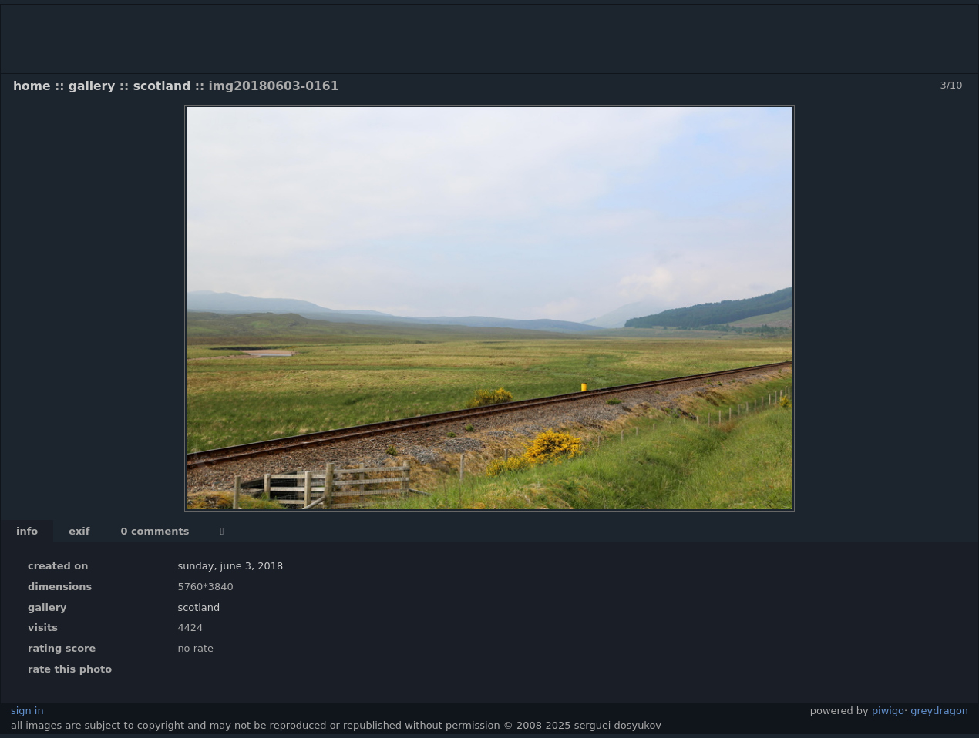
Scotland (162, 86)
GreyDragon (939, 711)
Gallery (92, 86)
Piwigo (888, 711)
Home (32, 86)
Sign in (27, 710)
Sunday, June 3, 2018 (230, 566)
